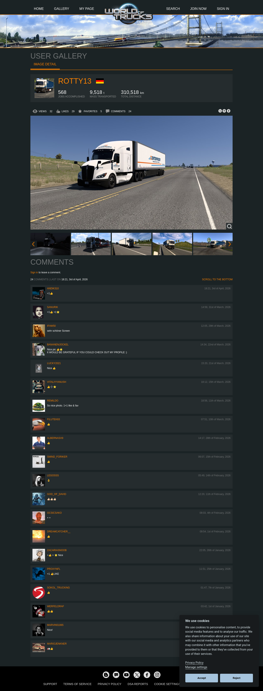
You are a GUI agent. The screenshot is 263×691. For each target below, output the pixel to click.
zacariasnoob (57, 550)
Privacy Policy (109, 684)
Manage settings (196, 667)
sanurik (52, 307)
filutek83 (53, 419)
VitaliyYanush (56, 382)
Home (39, 8)
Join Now (198, 8)
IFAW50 (51, 325)
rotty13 (74, 81)
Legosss (53, 475)
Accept (201, 677)
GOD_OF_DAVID (56, 494)
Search (173, 8)
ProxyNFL (53, 569)
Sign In (223, 8)
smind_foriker (57, 456)
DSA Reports (138, 684)
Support (50, 684)
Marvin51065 (55, 625)
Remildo (52, 400)
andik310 (53, 288)
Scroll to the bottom (217, 279)
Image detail (45, 64)
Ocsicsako (54, 512)
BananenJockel (58, 344)
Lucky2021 (54, 363)
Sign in (34, 272)
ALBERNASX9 (55, 438)
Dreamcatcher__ (58, 531)
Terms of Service (77, 684)
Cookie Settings (167, 684)
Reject (236, 677)
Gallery (61, 8)
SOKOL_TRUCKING (58, 587)
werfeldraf (55, 606)
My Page (87, 8)
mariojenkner (57, 643)
